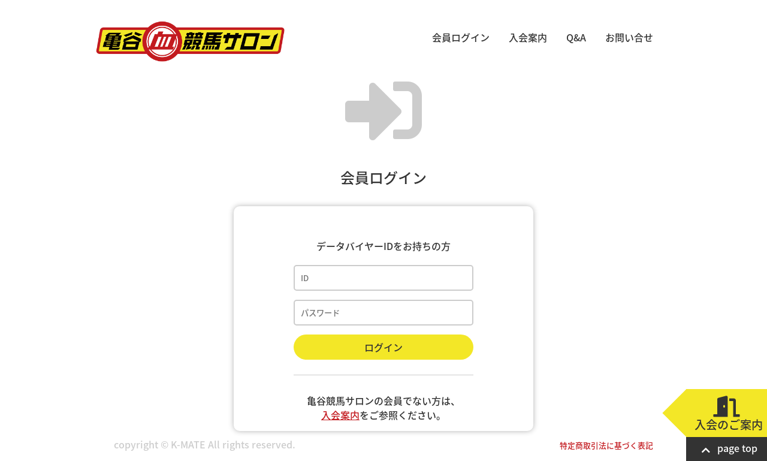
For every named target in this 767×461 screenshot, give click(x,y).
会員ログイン (461, 37)
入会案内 (528, 37)
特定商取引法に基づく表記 (606, 445)
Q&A (576, 37)
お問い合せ (629, 37)
